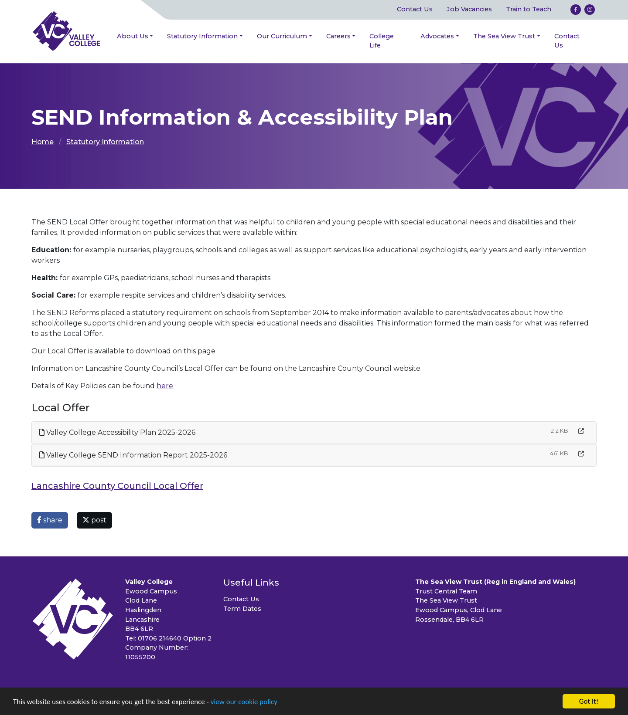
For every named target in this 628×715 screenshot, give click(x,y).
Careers (338, 36)
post (94, 520)
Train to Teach (528, 9)
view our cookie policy (244, 702)
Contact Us (415, 9)
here (165, 386)
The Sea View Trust (504, 36)
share (49, 520)
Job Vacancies (469, 9)
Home (42, 142)
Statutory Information (202, 36)
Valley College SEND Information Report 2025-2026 (133, 455)
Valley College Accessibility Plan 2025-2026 (117, 432)
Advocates (437, 36)
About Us (132, 36)
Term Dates (242, 609)
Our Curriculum (282, 36)
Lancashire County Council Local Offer (117, 486)
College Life (381, 41)
